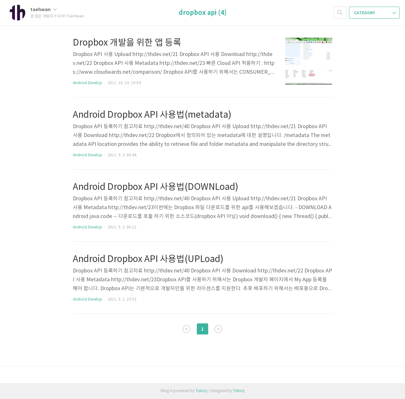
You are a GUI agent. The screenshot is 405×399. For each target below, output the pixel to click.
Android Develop (87, 83)
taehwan (43, 9)
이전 (186, 329)
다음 (218, 329)
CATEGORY (375, 13)
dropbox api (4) (203, 13)
